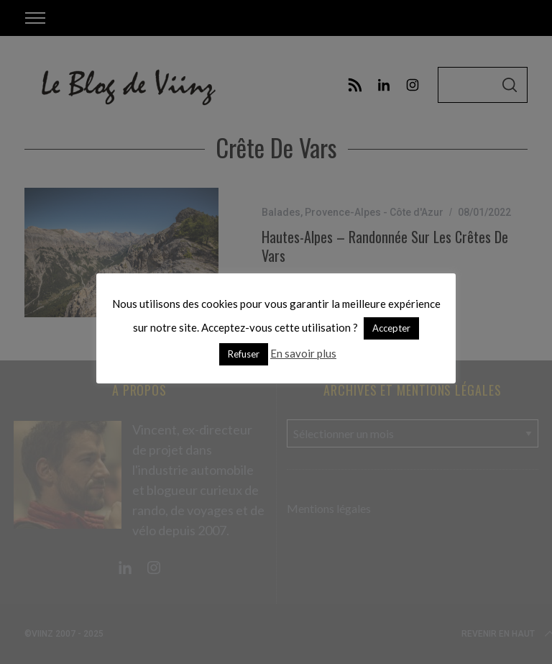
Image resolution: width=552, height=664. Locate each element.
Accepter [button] (391, 328)
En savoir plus (303, 353)
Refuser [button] (243, 354)
